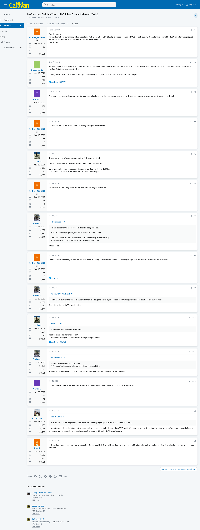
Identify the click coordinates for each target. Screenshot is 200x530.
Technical (164, 187)
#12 (149, 381)
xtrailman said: (62, 222)
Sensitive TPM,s (168, 103)
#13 (149, 411)
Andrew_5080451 (41, 17)
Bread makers (166, 47)
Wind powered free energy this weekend (178, 90)
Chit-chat (164, 42)
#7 (150, 216)
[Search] (74, 4)
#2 (150, 62)
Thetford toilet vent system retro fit (176, 182)
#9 (150, 288)
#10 (149, 318)
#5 (150, 154)
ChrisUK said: (61, 417)
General (164, 111)
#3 (150, 92)
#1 (150, 30)
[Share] (146, 30)
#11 (149, 352)
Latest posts (162, 131)
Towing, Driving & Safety (170, 84)
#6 (150, 183)
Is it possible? (166, 60)
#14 (149, 443)
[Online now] (42, 415)
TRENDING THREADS (165, 28)
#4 (150, 122)
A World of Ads (167, 116)
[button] (5, 4)
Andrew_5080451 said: (65, 294)
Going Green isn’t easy (170, 34)
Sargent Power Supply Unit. (172, 193)
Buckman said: (62, 323)
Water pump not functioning (173, 204)
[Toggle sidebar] (195, 15)
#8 (150, 256)
